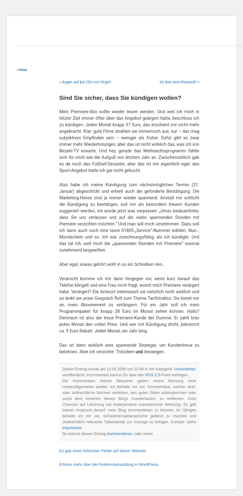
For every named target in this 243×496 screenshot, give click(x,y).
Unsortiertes (184, 369)
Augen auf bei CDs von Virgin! (86, 82)
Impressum (72, 428)
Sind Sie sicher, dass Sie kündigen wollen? (120, 98)
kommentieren (119, 434)
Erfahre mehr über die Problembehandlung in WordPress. (109, 464)
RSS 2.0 (153, 375)
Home (23, 70)
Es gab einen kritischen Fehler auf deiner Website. (103, 451)
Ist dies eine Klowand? (178, 82)
